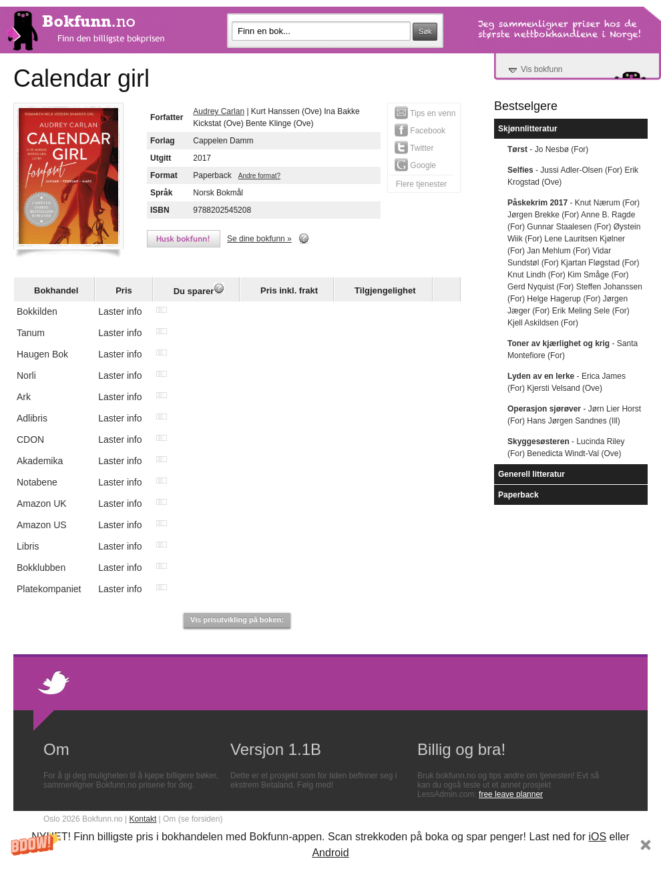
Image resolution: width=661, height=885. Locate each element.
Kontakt (143, 819)
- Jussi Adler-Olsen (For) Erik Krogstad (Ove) (572, 176)
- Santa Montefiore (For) (572, 349)
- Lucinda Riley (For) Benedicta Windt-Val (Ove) (565, 447)
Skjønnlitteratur (528, 128)
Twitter (414, 147)
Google (415, 164)
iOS (597, 836)
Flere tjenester (421, 184)
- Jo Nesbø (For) (547, 149)
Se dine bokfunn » (259, 238)
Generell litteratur (531, 474)
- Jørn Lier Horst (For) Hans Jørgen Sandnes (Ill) (574, 414)
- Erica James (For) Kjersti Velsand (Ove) (566, 382)
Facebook (420, 130)
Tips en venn (425, 112)
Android (330, 852)
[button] (330, 856)
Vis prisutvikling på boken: (237, 620)
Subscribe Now (330, 872)
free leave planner (511, 794)
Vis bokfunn (542, 69)
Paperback (518, 495)
